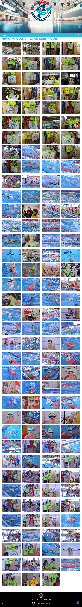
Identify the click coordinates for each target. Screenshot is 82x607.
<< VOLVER (77, 587)
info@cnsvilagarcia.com (43, 603)
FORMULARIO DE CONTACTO (12, 603)
